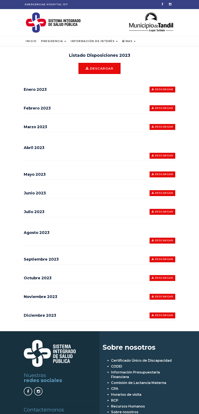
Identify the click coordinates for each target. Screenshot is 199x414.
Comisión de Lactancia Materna (138, 382)
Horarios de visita (126, 394)
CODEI (116, 366)
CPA (114, 388)
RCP (114, 400)
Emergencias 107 (46, 4)
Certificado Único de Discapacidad (141, 360)
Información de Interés (94, 40)
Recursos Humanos (128, 406)
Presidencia (53, 40)
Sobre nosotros (124, 412)
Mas (128, 40)
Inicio (31, 40)
